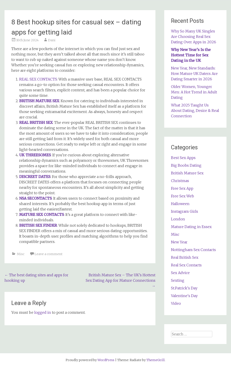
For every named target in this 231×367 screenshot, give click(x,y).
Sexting (177, 280)
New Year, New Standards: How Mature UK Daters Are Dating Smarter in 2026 (194, 73)
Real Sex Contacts (186, 265)
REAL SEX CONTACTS (38, 79)
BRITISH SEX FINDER (38, 225)
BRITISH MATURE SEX (39, 101)
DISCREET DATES (34, 176)
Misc (20, 254)
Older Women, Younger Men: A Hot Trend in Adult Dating (194, 92)
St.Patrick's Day (184, 288)
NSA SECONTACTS (35, 198)
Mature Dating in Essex (191, 226)
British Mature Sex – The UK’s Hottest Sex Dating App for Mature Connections (120, 280)
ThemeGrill (155, 360)
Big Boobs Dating (186, 165)
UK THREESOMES (35, 155)
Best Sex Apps (183, 157)
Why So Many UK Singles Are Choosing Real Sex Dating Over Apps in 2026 (193, 36)
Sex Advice (180, 272)
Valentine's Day (184, 295)
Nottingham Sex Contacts (193, 249)
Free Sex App (182, 188)
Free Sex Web (182, 196)
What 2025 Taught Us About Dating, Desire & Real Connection (195, 110)
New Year (179, 242)
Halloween (180, 203)
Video (176, 303)
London (178, 219)
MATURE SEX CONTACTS (41, 214)
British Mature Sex (187, 173)
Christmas (180, 180)
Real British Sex (184, 257)
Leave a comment (48, 254)
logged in (42, 312)
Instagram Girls (184, 211)
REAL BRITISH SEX (36, 122)
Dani (51, 40)
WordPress (105, 360)
